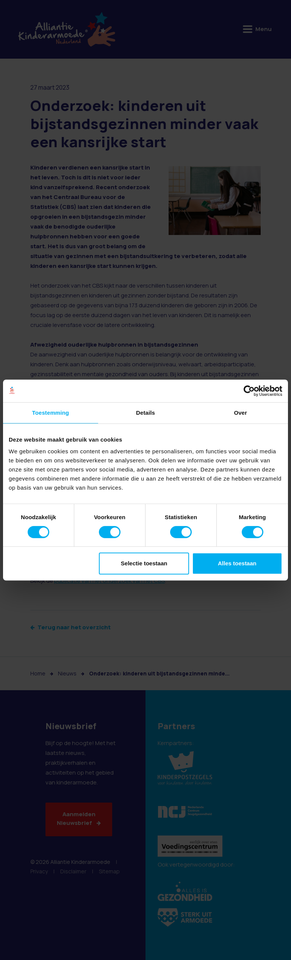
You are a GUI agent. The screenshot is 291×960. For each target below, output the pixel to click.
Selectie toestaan (144, 563)
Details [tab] (145, 412)
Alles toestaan (237, 563)
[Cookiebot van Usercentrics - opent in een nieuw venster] (249, 391)
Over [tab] (240, 412)
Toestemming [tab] (50, 412)
